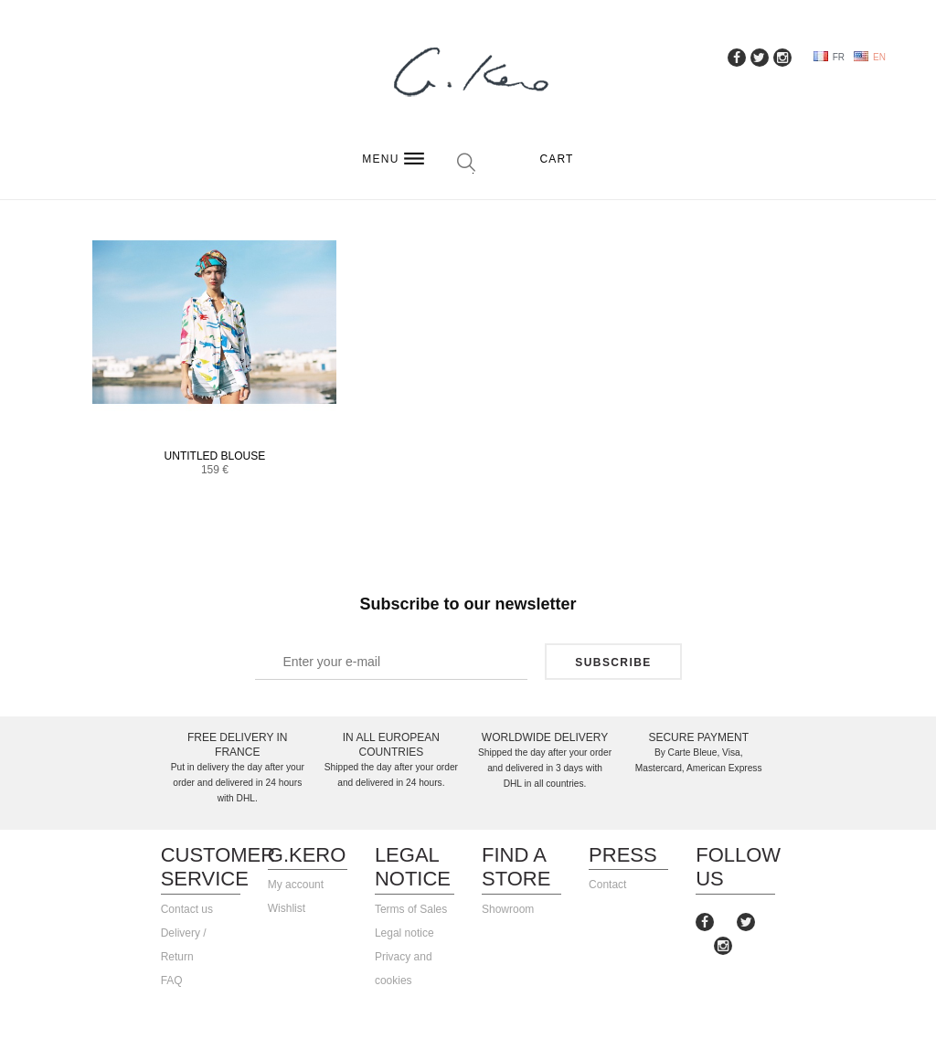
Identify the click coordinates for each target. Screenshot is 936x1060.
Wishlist (286, 908)
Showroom (508, 909)
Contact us (187, 909)
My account (296, 884)
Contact (607, 884)
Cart (556, 159)
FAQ (172, 980)
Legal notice (404, 933)
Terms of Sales (411, 909)
